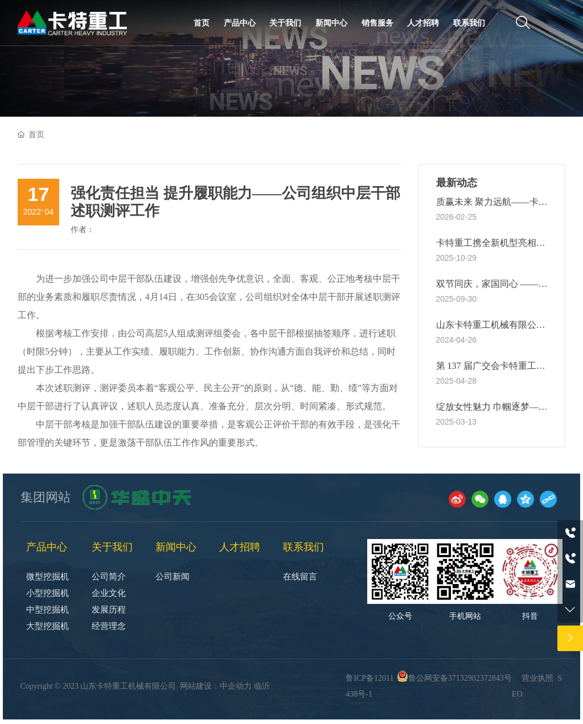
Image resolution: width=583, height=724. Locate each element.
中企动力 (236, 686)
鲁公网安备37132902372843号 (460, 678)
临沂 (262, 686)
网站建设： (200, 686)
